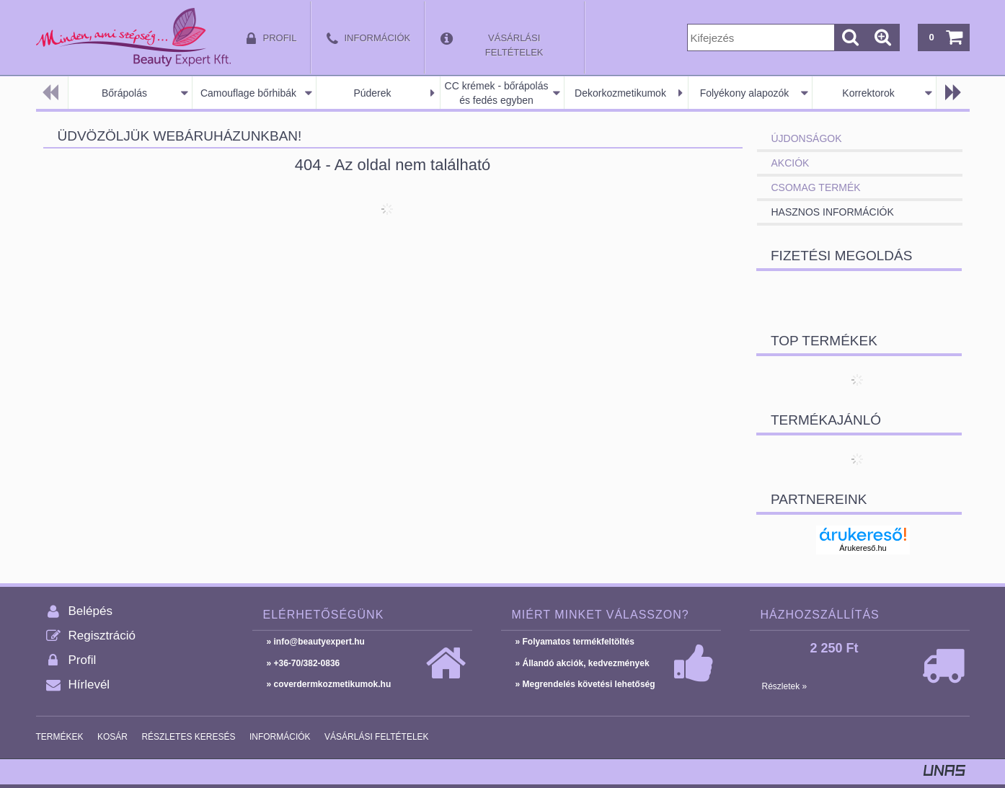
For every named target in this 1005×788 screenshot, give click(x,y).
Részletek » (784, 686)
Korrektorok (868, 93)
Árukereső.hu (862, 548)
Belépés (90, 611)
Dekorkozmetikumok (620, 93)
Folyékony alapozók (744, 93)
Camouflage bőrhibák (248, 93)
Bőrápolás (124, 93)
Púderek (372, 93)
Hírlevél (89, 684)
